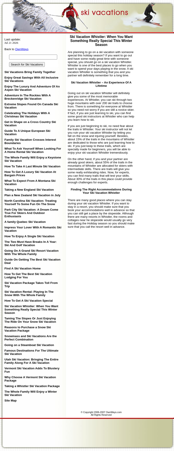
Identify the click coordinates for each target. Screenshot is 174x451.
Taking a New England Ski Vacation (29, 189)
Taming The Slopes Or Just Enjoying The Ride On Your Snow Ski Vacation (30, 320)
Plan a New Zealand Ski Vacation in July (32, 195)
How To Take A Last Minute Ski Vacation (32, 166)
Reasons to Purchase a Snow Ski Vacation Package (27, 329)
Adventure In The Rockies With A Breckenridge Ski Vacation (27, 97)
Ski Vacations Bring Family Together (29, 72)
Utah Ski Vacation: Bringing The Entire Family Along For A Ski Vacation (31, 361)
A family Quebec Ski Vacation (25, 222)
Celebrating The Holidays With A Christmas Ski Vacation (27, 114)
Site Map (10, 400)
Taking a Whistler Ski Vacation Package (32, 386)
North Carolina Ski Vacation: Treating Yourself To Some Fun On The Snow (30, 202)
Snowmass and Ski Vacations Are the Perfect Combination (30, 337)
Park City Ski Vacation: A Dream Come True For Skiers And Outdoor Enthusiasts (31, 213)
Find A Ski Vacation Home (22, 268)
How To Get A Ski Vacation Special (28, 300)
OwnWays (21, 49)
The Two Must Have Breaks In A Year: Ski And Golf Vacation (30, 243)
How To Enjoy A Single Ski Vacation (29, 236)
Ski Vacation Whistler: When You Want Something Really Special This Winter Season (31, 310)
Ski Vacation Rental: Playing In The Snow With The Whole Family (28, 293)
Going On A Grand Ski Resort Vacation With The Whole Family (31, 252)
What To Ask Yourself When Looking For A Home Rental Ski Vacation (32, 150)
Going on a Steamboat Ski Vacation (29, 345)
